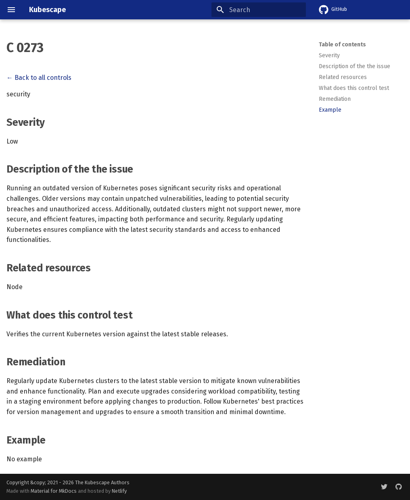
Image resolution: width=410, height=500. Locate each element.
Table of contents (342, 44)
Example (330, 109)
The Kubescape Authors (102, 482)
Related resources (343, 77)
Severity (329, 55)
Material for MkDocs (54, 491)
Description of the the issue (354, 66)
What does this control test (354, 88)
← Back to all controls (38, 77)
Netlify (119, 491)
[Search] (258, 9)
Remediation (335, 99)
